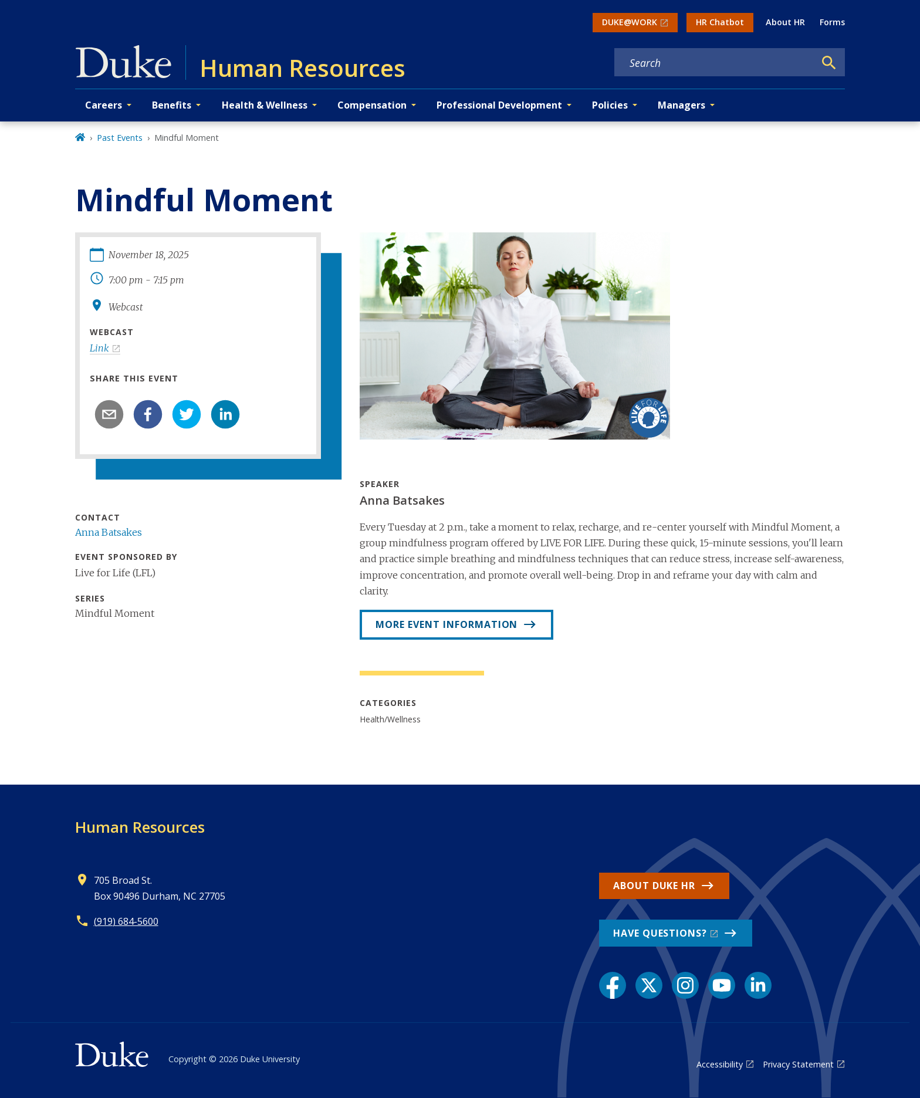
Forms (832, 22)
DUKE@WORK (629, 22)
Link (99, 348)
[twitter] (186, 414)
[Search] (829, 63)
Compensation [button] (372, 105)
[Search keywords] (714, 63)
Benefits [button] (171, 105)
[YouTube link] (721, 985)
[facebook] (148, 414)
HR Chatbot (720, 22)
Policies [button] (610, 105)
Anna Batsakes (108, 532)
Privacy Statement (798, 1064)
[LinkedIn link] (758, 985)
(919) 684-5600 (126, 921)
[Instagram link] (685, 985)
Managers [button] (681, 105)
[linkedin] (225, 414)
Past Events (120, 137)
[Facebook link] (612, 985)
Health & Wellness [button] (264, 105)
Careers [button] (103, 105)
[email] (109, 414)
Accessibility (719, 1064)
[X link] (648, 985)
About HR (785, 22)
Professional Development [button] (499, 105)
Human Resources (140, 826)
